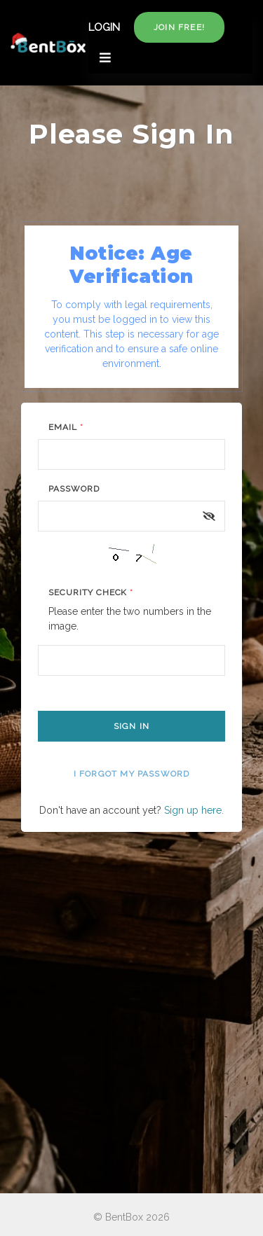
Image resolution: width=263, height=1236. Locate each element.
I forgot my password (132, 774)
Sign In (131, 726)
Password (74, 489)
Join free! (179, 27)
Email (65, 427)
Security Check (90, 592)
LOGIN (104, 27)
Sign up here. (194, 810)
